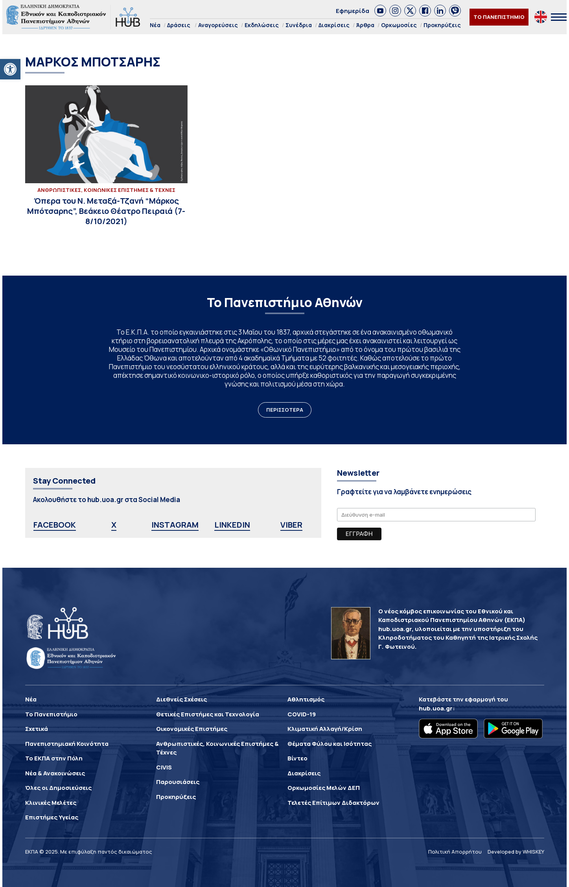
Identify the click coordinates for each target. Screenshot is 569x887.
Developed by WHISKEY (516, 851)
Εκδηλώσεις (262, 25)
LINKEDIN (232, 524)
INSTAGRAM (175, 524)
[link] (380, 11)
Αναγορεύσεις (218, 25)
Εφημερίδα (352, 11)
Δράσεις (178, 25)
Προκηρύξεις (442, 25)
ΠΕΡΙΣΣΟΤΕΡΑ (284, 409)
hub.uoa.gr (436, 708)
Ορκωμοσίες (399, 25)
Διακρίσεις (334, 25)
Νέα (155, 25)
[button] (10, 69)
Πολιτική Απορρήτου (455, 851)
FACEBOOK (54, 524)
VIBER (291, 524)
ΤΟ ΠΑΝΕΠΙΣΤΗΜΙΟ (499, 16)
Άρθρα (365, 25)
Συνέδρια (298, 25)
